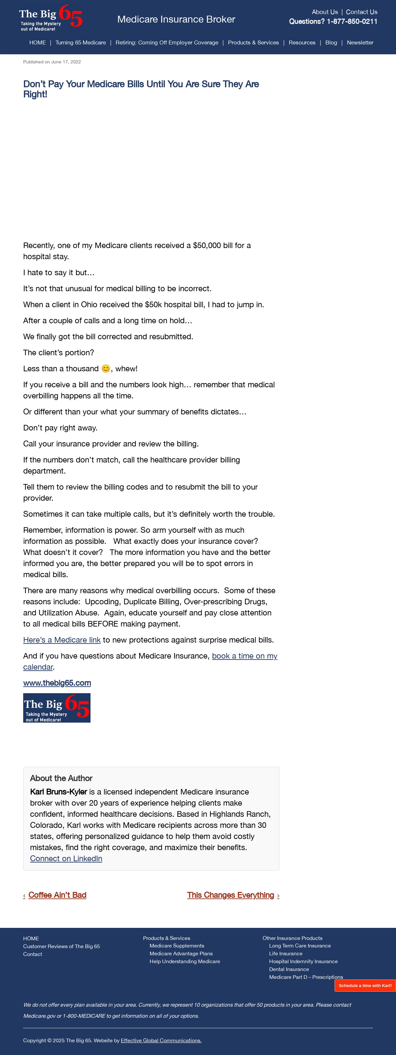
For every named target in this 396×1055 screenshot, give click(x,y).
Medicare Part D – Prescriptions (306, 977)
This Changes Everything (230, 894)
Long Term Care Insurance (300, 945)
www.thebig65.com (57, 682)
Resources (302, 42)
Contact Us (362, 11)
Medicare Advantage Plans (181, 953)
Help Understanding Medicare (185, 961)
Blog (331, 42)
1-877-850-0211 (352, 21)
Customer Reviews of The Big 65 (61, 946)
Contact (32, 954)
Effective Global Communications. (161, 1040)
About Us (325, 11)
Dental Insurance (289, 969)
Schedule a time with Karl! (365, 985)
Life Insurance (286, 953)
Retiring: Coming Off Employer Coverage (167, 42)
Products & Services (253, 42)
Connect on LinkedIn (66, 858)
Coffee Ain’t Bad (57, 894)
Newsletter (360, 42)
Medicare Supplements (177, 945)
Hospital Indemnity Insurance (303, 961)
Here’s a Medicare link (62, 639)
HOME (37, 42)
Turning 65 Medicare (81, 42)
